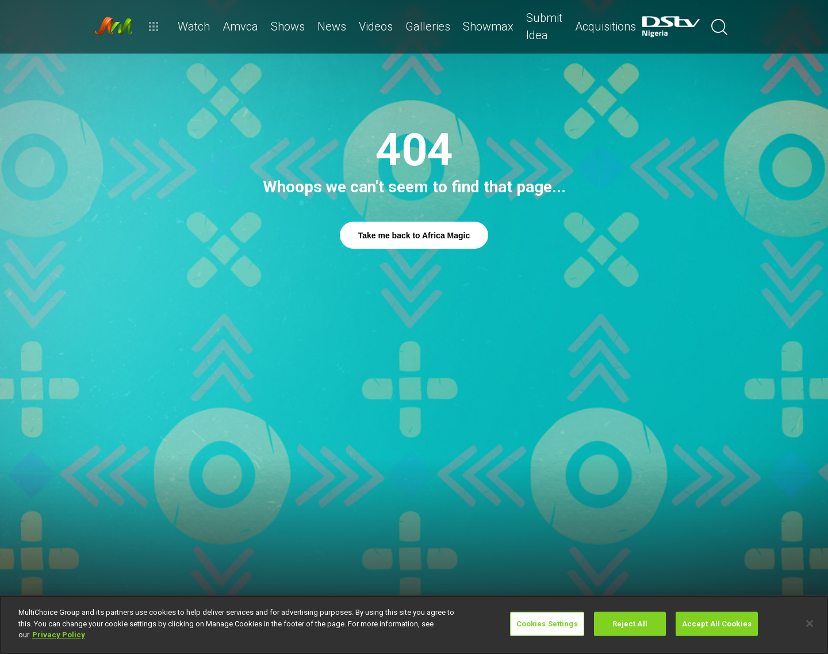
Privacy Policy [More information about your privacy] (58, 634)
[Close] (809, 623)
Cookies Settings (547, 623)
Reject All (629, 623)
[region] (414, 624)
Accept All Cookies (717, 623)
